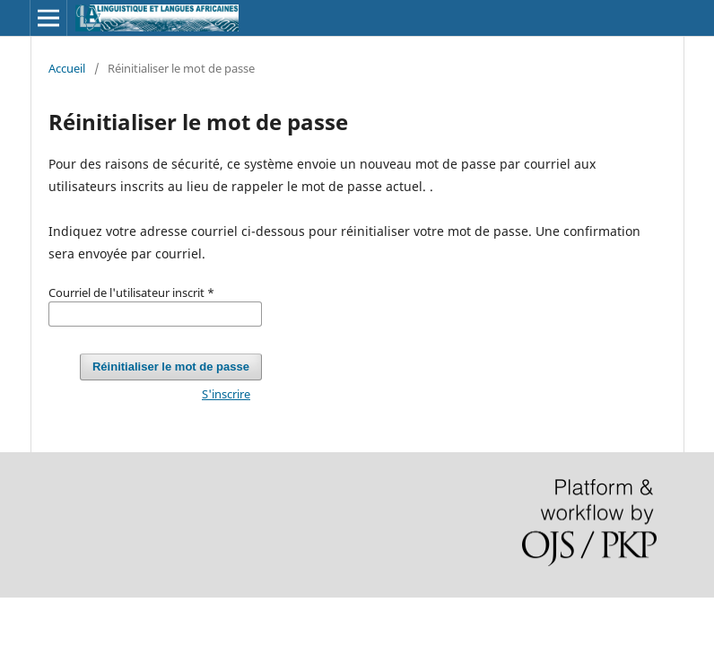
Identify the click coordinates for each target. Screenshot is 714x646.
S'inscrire (226, 394)
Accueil (66, 68)
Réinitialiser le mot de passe (170, 366)
